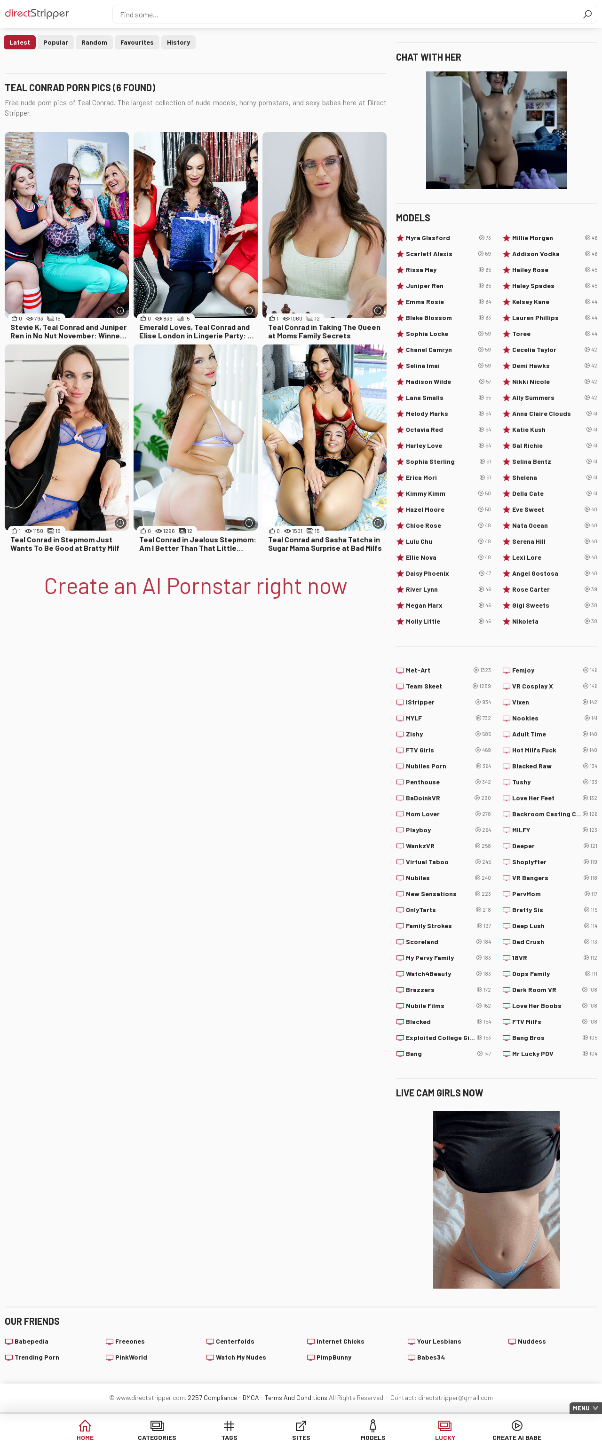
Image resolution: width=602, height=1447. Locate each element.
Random (94, 42)
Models (373, 1437)
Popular (55, 42)
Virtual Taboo (448, 862)
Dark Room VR (554, 989)
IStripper (448, 702)
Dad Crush (554, 941)
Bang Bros (554, 1037)
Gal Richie (554, 445)
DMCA (251, 1397)
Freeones (130, 1341)
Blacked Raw (554, 766)
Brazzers (448, 989)
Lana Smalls (448, 397)
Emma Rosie (448, 301)
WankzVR (448, 846)
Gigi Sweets (554, 605)
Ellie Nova (448, 557)
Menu (581, 1408)
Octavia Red (448, 429)
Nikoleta (554, 621)
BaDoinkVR (448, 798)
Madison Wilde (448, 381)
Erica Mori (448, 477)
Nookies (554, 718)
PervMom (554, 893)
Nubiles (448, 878)
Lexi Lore (554, 557)
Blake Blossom (448, 317)
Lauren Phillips (554, 317)
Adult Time (554, 734)
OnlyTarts (448, 909)
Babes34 (431, 1357)
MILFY (554, 830)
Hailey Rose (554, 269)
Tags (229, 1437)
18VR (554, 957)
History (178, 42)
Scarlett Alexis (448, 253)
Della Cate (554, 493)
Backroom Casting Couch (554, 814)
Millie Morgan (554, 237)
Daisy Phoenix (448, 573)
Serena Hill (554, 541)
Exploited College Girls (448, 1037)
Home (85, 1437)
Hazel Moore (448, 509)
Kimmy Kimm (448, 493)
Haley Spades (554, 285)
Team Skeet (448, 686)
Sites (301, 1437)
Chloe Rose (448, 525)
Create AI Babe (516, 1437)
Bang (448, 1053)
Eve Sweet (554, 509)
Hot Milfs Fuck (554, 750)
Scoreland (448, 941)
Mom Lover (448, 814)
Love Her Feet (554, 798)
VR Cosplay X (554, 686)
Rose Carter (554, 589)
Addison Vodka (554, 253)
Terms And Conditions (296, 1397)
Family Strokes (448, 925)
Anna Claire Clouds (554, 413)
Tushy (554, 782)
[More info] (121, 310)
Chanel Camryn (448, 349)
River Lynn (448, 589)
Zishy (448, 734)
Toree (554, 333)
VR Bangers (554, 878)
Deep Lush (554, 925)
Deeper (554, 846)
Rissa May (448, 269)
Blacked (448, 1021)
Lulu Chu (448, 541)
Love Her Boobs (554, 1005)
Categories (157, 1437)
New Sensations (448, 893)
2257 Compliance (212, 1397)
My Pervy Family (448, 957)
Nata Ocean (554, 525)
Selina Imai (448, 365)
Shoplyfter (554, 862)
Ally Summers (554, 397)
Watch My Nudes (241, 1357)
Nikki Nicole (554, 381)
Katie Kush (554, 429)
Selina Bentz (554, 461)
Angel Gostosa (554, 573)
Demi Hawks (554, 365)
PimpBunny (334, 1357)
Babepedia (31, 1341)
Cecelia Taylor (554, 349)
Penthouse (448, 782)
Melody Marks (448, 413)
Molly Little (448, 621)
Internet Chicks (340, 1341)
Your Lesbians (439, 1341)
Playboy (448, 830)
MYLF (448, 718)
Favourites (137, 42)
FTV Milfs (554, 1021)
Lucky (445, 1437)
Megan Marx (448, 605)
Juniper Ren (448, 285)
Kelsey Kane (554, 301)
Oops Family (554, 973)
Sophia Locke (448, 333)
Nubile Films (448, 1005)
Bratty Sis (554, 909)
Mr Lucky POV (554, 1053)
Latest (19, 42)
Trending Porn (37, 1357)
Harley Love (448, 445)
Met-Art (448, 670)
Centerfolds (235, 1341)
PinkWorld (131, 1357)
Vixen (554, 702)
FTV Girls (448, 750)
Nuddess (532, 1341)
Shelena (554, 477)
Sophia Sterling (448, 461)
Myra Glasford (448, 237)
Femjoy (554, 670)
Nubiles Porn (448, 766)
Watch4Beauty (448, 973)
